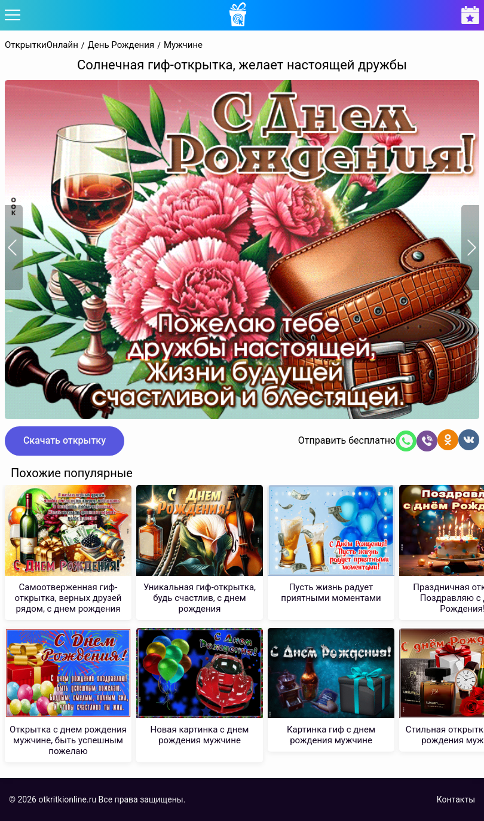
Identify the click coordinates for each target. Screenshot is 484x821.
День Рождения (121, 45)
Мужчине (183, 45)
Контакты (456, 799)
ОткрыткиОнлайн (41, 45)
